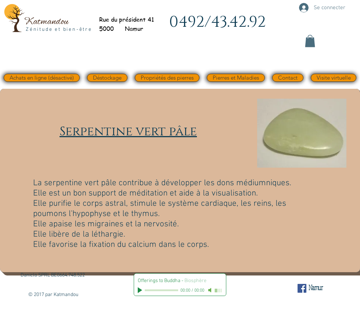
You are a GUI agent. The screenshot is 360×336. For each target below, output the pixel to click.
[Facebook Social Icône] (302, 288)
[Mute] (210, 290)
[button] (310, 41)
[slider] (218, 290)
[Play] (141, 290)
